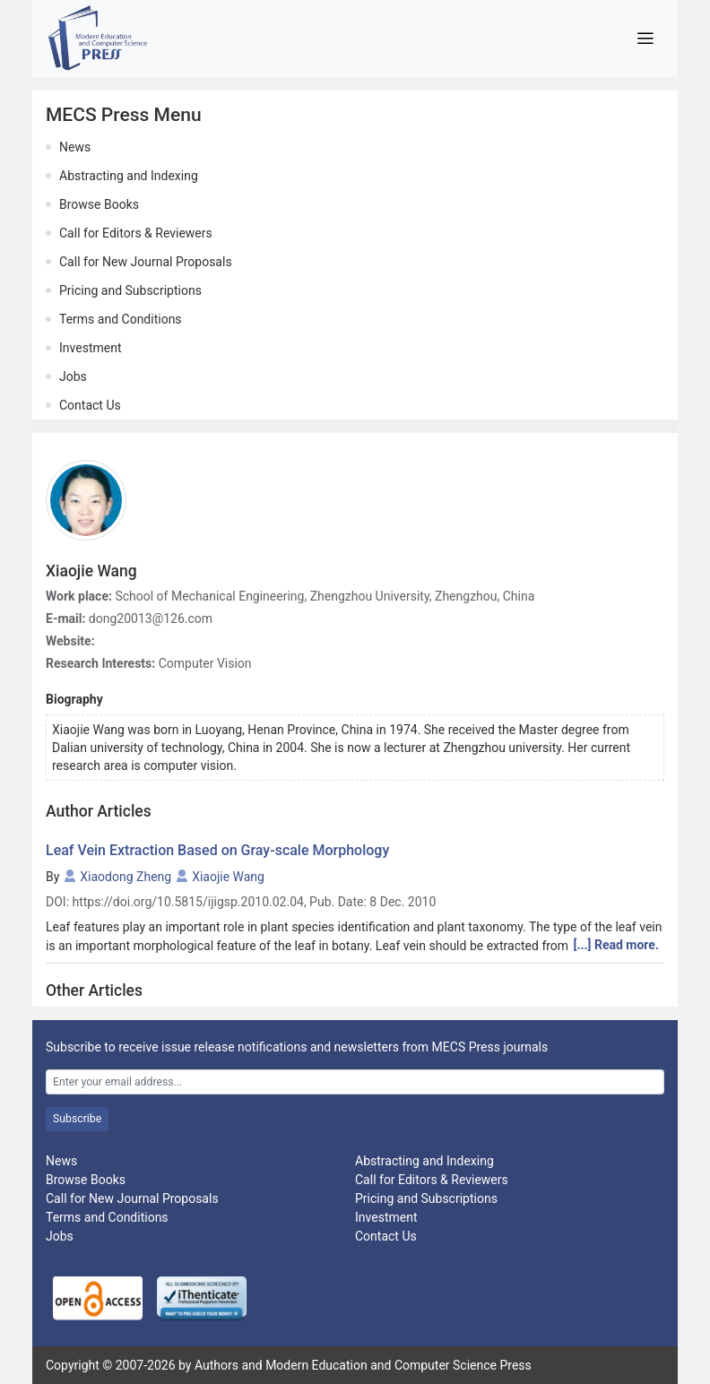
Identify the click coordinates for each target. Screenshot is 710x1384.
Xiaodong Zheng (125, 876)
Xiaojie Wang (228, 876)
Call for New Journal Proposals (145, 262)
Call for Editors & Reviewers (135, 233)
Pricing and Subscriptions (130, 290)
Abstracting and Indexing (128, 176)
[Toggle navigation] (645, 38)
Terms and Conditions (120, 319)
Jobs (73, 376)
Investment (90, 348)
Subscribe (77, 1118)
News (75, 147)
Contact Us (90, 405)
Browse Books (99, 204)
